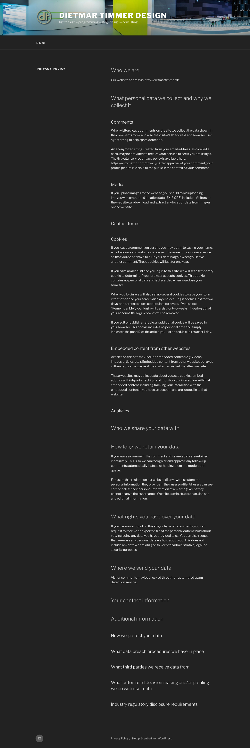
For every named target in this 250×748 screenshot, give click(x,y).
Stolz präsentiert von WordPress (151, 738)
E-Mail (40, 42)
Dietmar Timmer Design (113, 15)
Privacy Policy (119, 738)
